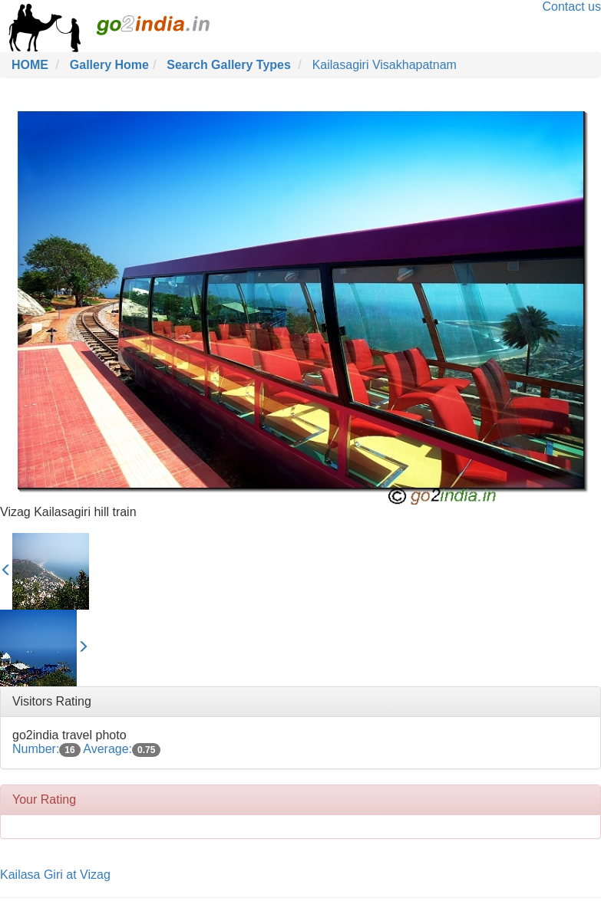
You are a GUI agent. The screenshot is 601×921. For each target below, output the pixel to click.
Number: (46, 748)
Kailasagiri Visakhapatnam (384, 64)
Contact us (572, 6)
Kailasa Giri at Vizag (55, 874)
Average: (121, 748)
